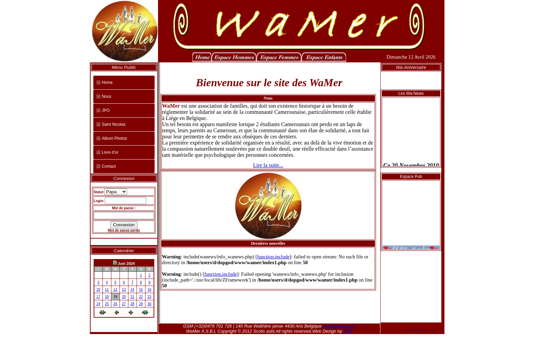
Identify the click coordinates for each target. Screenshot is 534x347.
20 (124, 297)
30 (149, 304)
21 (132, 297)
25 (107, 304)
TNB (347, 331)
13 (124, 289)
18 (107, 297)
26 (115, 304)
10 (98, 289)
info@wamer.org (339, 326)
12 (115, 289)
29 (141, 304)
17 (98, 297)
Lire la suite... (268, 165)
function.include (273, 256)
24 (98, 304)
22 (141, 297)
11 (107, 289)
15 (141, 289)
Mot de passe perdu (124, 230)
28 (132, 304)
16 (149, 289)
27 (124, 304)
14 (132, 289)
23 (149, 297)
